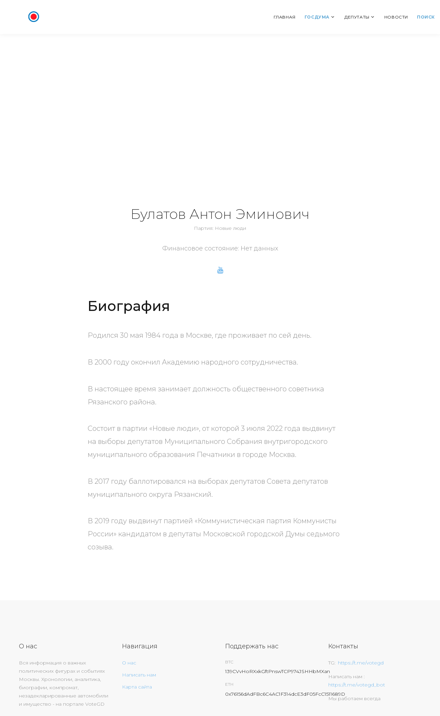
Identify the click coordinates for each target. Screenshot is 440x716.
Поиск (426, 17)
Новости (396, 17)
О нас (129, 663)
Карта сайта (137, 687)
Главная (285, 17)
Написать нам (139, 675)
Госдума (317, 17)
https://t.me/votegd (361, 663)
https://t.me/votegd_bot (356, 685)
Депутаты (357, 17)
